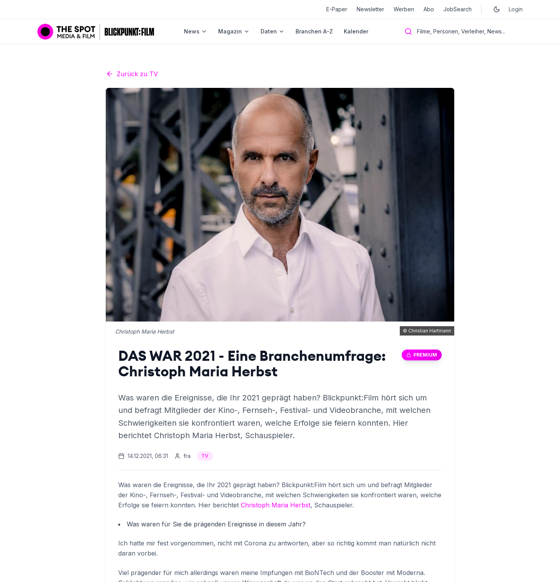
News (195, 31)
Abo (429, 9)
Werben (404, 9)
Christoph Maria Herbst (275, 505)
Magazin (234, 31)
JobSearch (457, 9)
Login (516, 9)
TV (204, 456)
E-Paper (336, 9)
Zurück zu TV (132, 74)
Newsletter (370, 9)
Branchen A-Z (314, 31)
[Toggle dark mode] (496, 9)
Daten (273, 31)
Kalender (356, 31)
